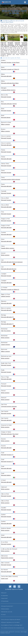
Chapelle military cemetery (7, 248)
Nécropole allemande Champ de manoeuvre (12, 262)
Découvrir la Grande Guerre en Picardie (14, 11)
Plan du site (8, 632)
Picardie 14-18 (3, 631)
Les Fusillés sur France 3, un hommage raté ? (12, 625)
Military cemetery (5, 124)
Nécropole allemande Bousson (8, 269)
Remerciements (5, 609)
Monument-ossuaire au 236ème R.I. (10, 289)
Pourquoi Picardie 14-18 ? (7, 606)
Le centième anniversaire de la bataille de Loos (13, 627)
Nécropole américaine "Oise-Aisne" (10, 434)
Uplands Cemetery (5, 296)
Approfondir (5, 598)
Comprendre (5, 595)
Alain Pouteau (17, 631)
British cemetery (5, 255)
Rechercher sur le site (7, 611)
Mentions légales (24, 631)
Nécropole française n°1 (7, 461)
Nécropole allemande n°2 (7, 317)
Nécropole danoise (5, 117)
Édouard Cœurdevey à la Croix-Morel (10, 622)
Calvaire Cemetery (5, 344)
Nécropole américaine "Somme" (9, 104)
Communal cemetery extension (9, 406)
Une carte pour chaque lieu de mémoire (11, 619)
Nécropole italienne (6, 475)
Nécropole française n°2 (7, 455)
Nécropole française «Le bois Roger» (10, 62)
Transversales (5, 601)
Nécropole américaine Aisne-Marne (10, 83)
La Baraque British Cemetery (8, 90)
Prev (2, 37)
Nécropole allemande (6, 76)
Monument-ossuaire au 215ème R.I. (10, 69)
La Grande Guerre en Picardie (14, 589)
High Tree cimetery (6, 331)
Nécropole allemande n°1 (7, 324)
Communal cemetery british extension (10, 179)
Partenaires (3, 632)
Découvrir (4, 592)
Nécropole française (6, 97)
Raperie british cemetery (7, 558)
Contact (4, 614)
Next (25, 37)
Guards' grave (4, 578)
